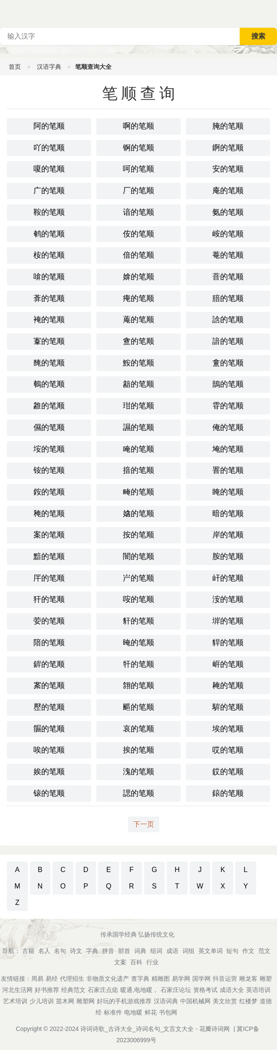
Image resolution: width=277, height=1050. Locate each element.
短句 (232, 950)
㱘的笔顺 (49, 707)
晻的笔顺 (138, 642)
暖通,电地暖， (139, 989)
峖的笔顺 (228, 233)
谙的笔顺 (138, 212)
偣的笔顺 (138, 255)
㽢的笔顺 (138, 492)
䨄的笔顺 (49, 405)
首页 (15, 67)
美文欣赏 (225, 1001)
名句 (60, 950)
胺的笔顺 (228, 556)
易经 (52, 978)
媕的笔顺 (138, 276)
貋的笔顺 (228, 642)
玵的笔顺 (138, 405)
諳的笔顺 (228, 341)
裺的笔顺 (49, 319)
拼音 (108, 950)
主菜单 (270, 13)
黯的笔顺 (49, 556)
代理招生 (72, 978)
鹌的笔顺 (49, 233)
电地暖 (133, 1012)
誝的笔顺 (228, 319)
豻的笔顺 (138, 621)
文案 (120, 962)
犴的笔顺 (49, 599)
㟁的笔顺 (228, 664)
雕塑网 (85, 1001)
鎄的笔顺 (228, 793)
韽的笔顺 (138, 384)
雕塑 (266, 978)
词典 (140, 950)
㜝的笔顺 (138, 513)
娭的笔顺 (49, 771)
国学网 (201, 978)
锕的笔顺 (138, 147)
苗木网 (65, 1001)
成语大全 (232, 989)
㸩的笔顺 (138, 664)
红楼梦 (248, 1001)
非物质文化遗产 (107, 978)
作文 (248, 950)
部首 (124, 950)
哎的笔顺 (228, 750)
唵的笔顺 (138, 449)
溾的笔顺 (138, 771)
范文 (264, 950)
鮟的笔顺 (138, 363)
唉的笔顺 (49, 750)
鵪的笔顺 (49, 384)
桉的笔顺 (49, 255)
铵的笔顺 (49, 470)
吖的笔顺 (49, 147)
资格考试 (205, 989)
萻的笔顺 (228, 276)
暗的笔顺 (228, 513)
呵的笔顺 (138, 169)
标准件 (113, 1012)
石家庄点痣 (103, 989)
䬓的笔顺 (138, 707)
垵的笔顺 (49, 449)
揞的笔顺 (138, 470)
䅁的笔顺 (49, 685)
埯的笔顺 (228, 449)
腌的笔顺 (228, 126)
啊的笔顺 (138, 126)
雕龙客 (248, 978)
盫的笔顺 (228, 363)
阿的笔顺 (49, 126)
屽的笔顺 (228, 578)
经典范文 (73, 989)
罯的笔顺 (228, 470)
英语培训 (258, 989)
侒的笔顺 (138, 233)
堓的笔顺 (228, 621)
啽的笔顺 (49, 276)
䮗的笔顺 (228, 707)
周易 (37, 978)
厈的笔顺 (49, 578)
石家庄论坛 (176, 989)
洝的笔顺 (228, 599)
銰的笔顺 (228, 771)
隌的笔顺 (49, 642)
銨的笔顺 (49, 492)
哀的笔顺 (138, 728)
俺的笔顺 (228, 427)
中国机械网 (195, 1001)
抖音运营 (225, 978)
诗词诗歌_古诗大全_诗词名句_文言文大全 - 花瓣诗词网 (155, 1028)
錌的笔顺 (49, 664)
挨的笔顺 (138, 750)
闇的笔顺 (138, 556)
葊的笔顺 (49, 298)
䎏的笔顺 (138, 685)
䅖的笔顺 (49, 513)
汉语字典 (49, 67)
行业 (152, 962)
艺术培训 (15, 1001)
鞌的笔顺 (49, 341)
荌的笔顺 (49, 621)
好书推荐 (47, 989)
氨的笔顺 (228, 212)
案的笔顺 (49, 534)
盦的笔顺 (138, 341)
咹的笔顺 (138, 599)
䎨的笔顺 (228, 685)
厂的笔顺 (138, 190)
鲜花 (151, 1012)
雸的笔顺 (228, 405)
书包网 (168, 1012)
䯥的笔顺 (49, 728)
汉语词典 (166, 1001)
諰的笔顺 (138, 793)
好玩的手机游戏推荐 (124, 1001)
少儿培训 (42, 1001)
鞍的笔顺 (49, 212)
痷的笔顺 (138, 298)
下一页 (143, 824)
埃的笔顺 (228, 728)
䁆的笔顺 (228, 492)
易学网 (181, 978)
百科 (136, 962)
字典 (92, 950)
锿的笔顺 (49, 793)
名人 (44, 950)
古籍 (28, 950)
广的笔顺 (49, 190)
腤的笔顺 (228, 298)
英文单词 (210, 950)
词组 (188, 950)
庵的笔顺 (228, 190)
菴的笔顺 (228, 255)
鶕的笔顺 (228, 384)
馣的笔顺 (49, 363)
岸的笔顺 (228, 534)
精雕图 (161, 978)
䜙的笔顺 (138, 427)
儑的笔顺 (49, 427)
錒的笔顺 (228, 147)
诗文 (76, 950)
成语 (172, 950)
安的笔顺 (228, 169)
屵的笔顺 (138, 578)
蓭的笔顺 (138, 319)
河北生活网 (17, 989)
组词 (156, 950)
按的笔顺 (138, 534)
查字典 (140, 978)
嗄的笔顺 (49, 169)
